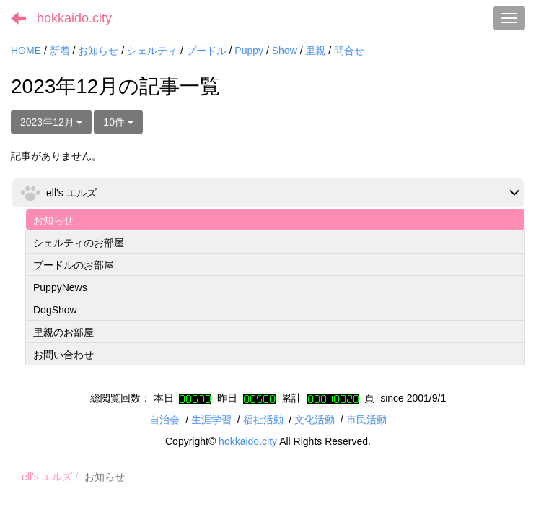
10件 (118, 122)
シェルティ (152, 50)
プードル (206, 50)
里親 (315, 50)
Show (284, 50)
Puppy (248, 50)
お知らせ (98, 50)
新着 (60, 50)
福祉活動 (263, 419)
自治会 (164, 419)
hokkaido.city (74, 18)
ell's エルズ (47, 476)
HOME (26, 50)
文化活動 (314, 419)
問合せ (349, 50)
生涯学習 (211, 419)
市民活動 (366, 419)
